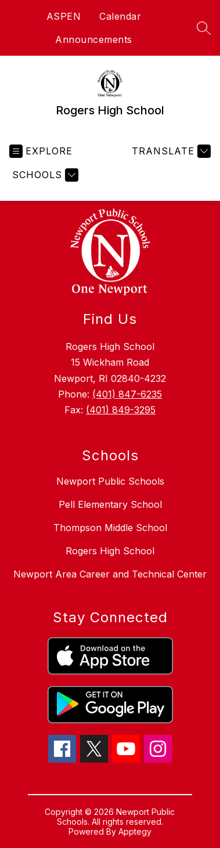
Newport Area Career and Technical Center (110, 574)
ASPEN (63, 16)
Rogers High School (110, 551)
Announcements (93, 39)
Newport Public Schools (110, 481)
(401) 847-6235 (127, 394)
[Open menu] (41, 151)
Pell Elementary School (110, 504)
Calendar (120, 16)
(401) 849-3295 (121, 410)
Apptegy (135, 831)
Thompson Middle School (110, 527)
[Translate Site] (170, 151)
